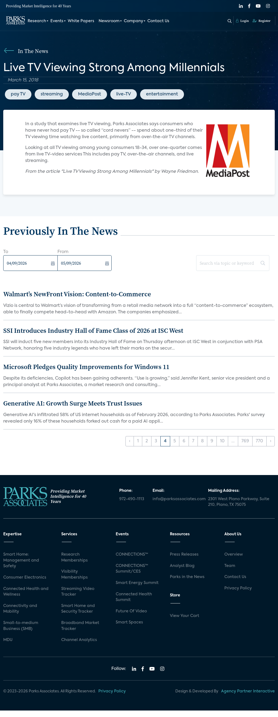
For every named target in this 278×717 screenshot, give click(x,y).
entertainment (162, 94)
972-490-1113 (131, 499)
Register (261, 21)
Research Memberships (74, 557)
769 (245, 441)
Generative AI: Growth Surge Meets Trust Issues (72, 403)
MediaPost (89, 94)
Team (229, 566)
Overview (233, 554)
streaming (52, 94)
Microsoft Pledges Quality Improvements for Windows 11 (86, 366)
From (63, 252)
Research (37, 21)
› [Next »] (270, 441)
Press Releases (184, 554)
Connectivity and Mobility (20, 609)
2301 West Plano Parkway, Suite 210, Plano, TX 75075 (238, 502)
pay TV (18, 94)
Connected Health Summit (134, 597)
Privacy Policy (238, 588)
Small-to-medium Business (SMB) (20, 626)
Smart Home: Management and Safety (21, 560)
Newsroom (109, 21)
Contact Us (158, 21)
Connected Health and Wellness (26, 592)
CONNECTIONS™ (132, 554)
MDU (7, 640)
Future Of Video (131, 611)
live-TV (123, 94)
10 (222, 441)
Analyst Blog (182, 566)
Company (133, 21)
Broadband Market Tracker (80, 626)
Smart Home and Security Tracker (78, 609)
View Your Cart (184, 616)
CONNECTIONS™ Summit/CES (132, 569)
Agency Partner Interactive (248, 691)
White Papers (81, 21)
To (5, 252)
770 (259, 441)
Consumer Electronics (24, 577)
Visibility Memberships (74, 574)
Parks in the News (187, 577)
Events (56, 21)
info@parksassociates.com (177, 499)
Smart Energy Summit (137, 583)
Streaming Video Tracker (77, 592)
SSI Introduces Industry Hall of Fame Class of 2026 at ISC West (93, 330)
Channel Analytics (79, 640)
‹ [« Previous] (129, 441)
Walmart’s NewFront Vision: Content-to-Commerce (77, 294)
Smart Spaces (129, 622)
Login (242, 21)
